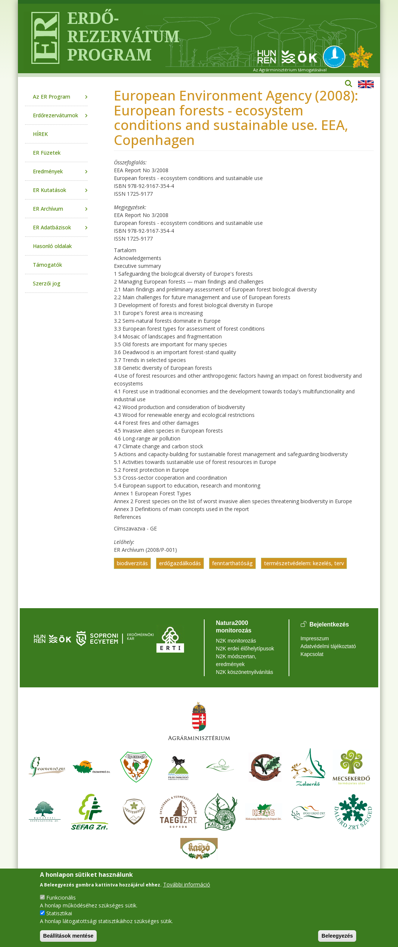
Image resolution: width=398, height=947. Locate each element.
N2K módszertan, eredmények (236, 660)
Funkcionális (61, 897)
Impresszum (315, 638)
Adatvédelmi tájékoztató (328, 646)
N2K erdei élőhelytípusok (245, 649)
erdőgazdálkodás (180, 563)
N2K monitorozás (236, 641)
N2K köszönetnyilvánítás (244, 672)
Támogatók (47, 264)
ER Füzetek (46, 152)
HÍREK (40, 133)
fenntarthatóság (232, 563)
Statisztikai (59, 913)
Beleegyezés (337, 936)
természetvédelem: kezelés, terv (304, 563)
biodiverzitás (132, 563)
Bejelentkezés (329, 625)
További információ (186, 884)
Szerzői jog (46, 283)
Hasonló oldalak (52, 246)
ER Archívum (48, 208)
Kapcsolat (312, 654)
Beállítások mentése (68, 936)
